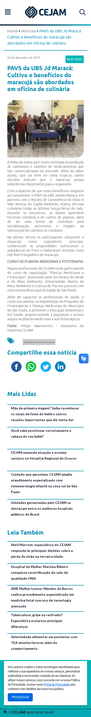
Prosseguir (20, 697)
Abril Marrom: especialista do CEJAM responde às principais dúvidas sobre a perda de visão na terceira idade (42, 550)
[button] (13, 128)
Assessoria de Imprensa (39, 342)
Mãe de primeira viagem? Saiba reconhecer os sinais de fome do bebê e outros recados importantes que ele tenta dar (45, 414)
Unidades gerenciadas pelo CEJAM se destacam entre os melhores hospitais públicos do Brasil (42, 508)
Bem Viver (75, 59)
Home (12, 31)
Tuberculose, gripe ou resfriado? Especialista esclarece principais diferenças (37, 621)
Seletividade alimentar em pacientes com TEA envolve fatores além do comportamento (44, 643)
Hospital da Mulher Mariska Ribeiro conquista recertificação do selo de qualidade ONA (39, 572)
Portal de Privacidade (56, 684)
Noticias (28, 31)
